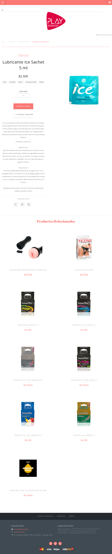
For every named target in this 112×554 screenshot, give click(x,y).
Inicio (3, 42)
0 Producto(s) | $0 (104, 35)
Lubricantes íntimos (23, 42)
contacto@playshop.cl (21, 529)
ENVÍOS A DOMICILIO (45, 516)
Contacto (61, 516)
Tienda (71, 516)
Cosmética (11, 42)
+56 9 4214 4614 (19, 532)
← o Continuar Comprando (23, 114)
